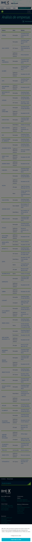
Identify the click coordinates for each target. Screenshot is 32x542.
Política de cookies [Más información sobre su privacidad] (26, 532)
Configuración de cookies (16, 536)
